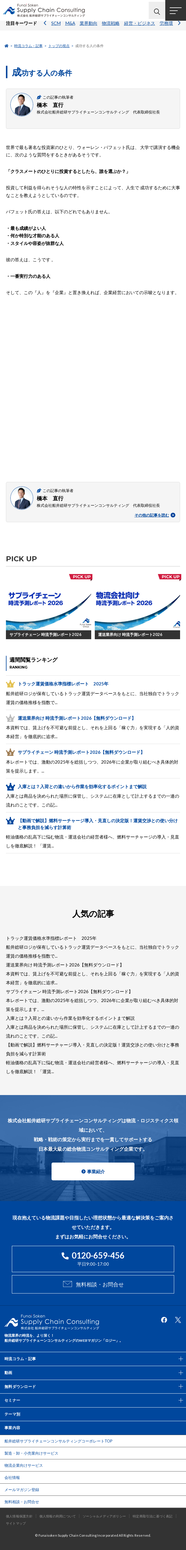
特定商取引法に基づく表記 (153, 1516)
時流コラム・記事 (28, 46)
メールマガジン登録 (21, 1489)
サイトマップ (16, 1523)
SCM (56, 28)
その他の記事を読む (154, 515)
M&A (70, 28)
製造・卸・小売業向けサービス (31, 1453)
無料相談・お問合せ (100, 1284)
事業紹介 (96, 1171)
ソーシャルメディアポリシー (104, 1516)
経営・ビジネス (139, 28)
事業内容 (12, 1427)
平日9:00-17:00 (93, 1258)
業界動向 (88, 28)
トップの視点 (59, 46)
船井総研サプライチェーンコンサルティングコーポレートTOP (58, 1441)
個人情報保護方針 (19, 1516)
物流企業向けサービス (23, 1465)
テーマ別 (12, 1414)
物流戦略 (111, 28)
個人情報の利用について (57, 1516)
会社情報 (12, 1477)
